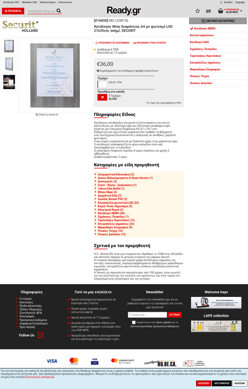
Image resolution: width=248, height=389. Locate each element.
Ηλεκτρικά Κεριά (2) (110, 209)
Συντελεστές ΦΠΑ (31, 312)
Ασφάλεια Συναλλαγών (34, 323)
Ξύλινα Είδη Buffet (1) (111, 188)
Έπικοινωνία (65, 2)
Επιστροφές (27, 316)
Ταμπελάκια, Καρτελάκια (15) (116, 220)
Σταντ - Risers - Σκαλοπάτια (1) (117, 185)
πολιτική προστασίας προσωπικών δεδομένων (154, 326)
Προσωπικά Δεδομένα (33, 320)
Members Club (29, 2)
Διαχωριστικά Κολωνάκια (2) (116, 174)
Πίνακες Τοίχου (199, 76)
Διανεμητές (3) (107, 181)
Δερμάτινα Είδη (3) (109, 195)
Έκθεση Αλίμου (48, 2)
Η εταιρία (25, 298)
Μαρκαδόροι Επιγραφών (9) (115, 227)
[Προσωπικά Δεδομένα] (39, 377)
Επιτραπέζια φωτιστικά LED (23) (118, 202)
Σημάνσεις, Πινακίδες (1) (113, 216)
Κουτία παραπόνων (202, 35)
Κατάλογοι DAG (199, 42)
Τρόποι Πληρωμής (31, 309)
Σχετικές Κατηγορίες (218, 20)
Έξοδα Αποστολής (31, 305)
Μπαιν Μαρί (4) (107, 192)
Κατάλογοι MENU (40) (111, 213)
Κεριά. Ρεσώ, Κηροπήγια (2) (115, 206)
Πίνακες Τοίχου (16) (110, 230)
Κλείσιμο (240, 383)
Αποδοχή (203, 383)
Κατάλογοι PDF (11, 2)
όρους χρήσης (163, 322)
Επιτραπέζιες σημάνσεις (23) (116, 223)
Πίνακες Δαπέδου (201, 83)
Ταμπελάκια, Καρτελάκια (205, 55)
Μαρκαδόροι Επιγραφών (205, 69)
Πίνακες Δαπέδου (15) (112, 234)
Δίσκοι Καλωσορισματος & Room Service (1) (125, 177)
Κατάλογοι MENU (202, 28)
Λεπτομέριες (222, 383)
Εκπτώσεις (26, 302)
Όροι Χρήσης (27, 327)
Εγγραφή (240, 2)
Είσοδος (228, 2)
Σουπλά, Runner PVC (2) (112, 199)
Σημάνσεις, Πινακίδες (203, 49)
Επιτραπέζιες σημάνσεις (205, 62)
